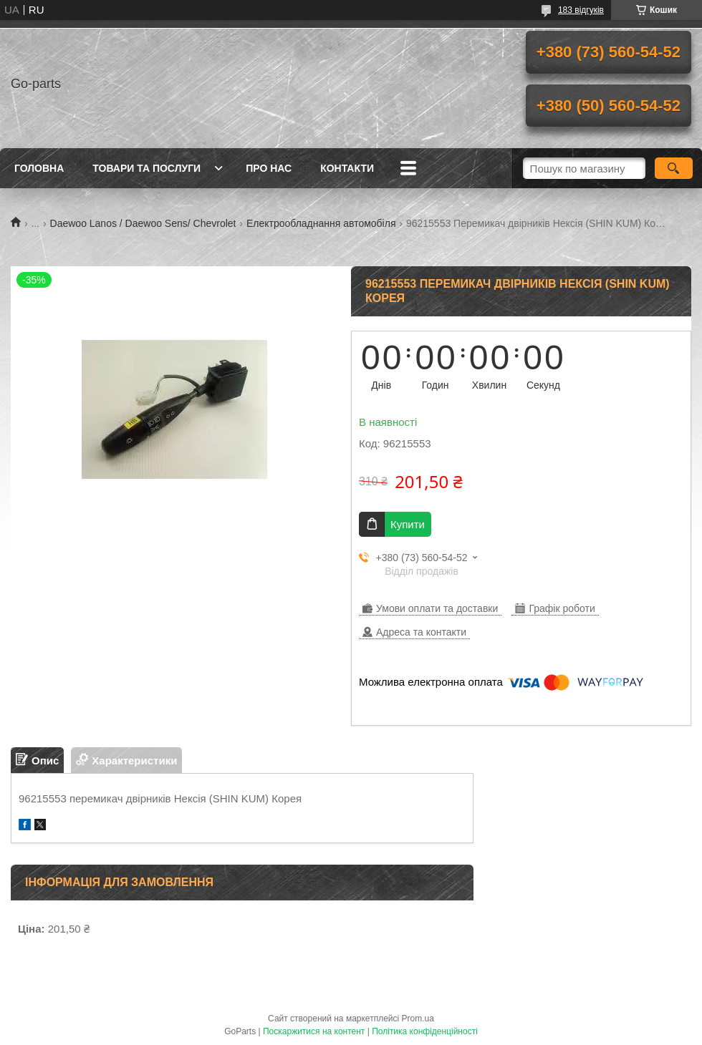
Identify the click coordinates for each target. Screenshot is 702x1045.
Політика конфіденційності (425, 1031)
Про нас (269, 168)
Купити (407, 524)
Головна (39, 168)
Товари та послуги (146, 168)
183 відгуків (581, 10)
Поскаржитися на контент (314, 1031)
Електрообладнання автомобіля (321, 223)
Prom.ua (418, 1019)
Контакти (347, 168)
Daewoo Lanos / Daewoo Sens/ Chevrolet (143, 223)
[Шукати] (674, 168)
